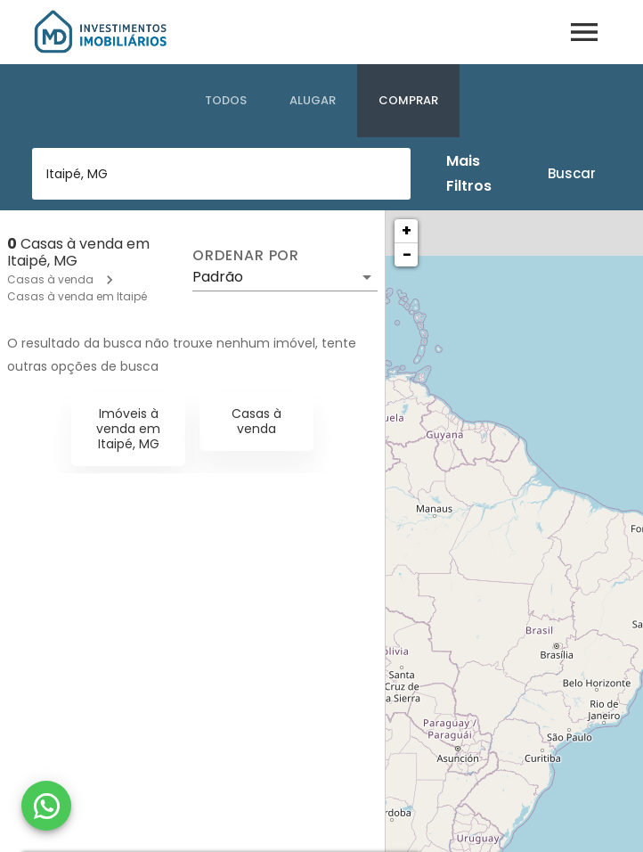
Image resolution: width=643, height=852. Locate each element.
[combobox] (221, 174)
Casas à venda (50, 279)
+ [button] (406, 230)
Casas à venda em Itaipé (77, 296)
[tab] (225, 100)
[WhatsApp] (46, 806)
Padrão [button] (217, 276)
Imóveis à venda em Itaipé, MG (128, 429)
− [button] (407, 254)
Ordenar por (245, 256)
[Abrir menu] (584, 32)
